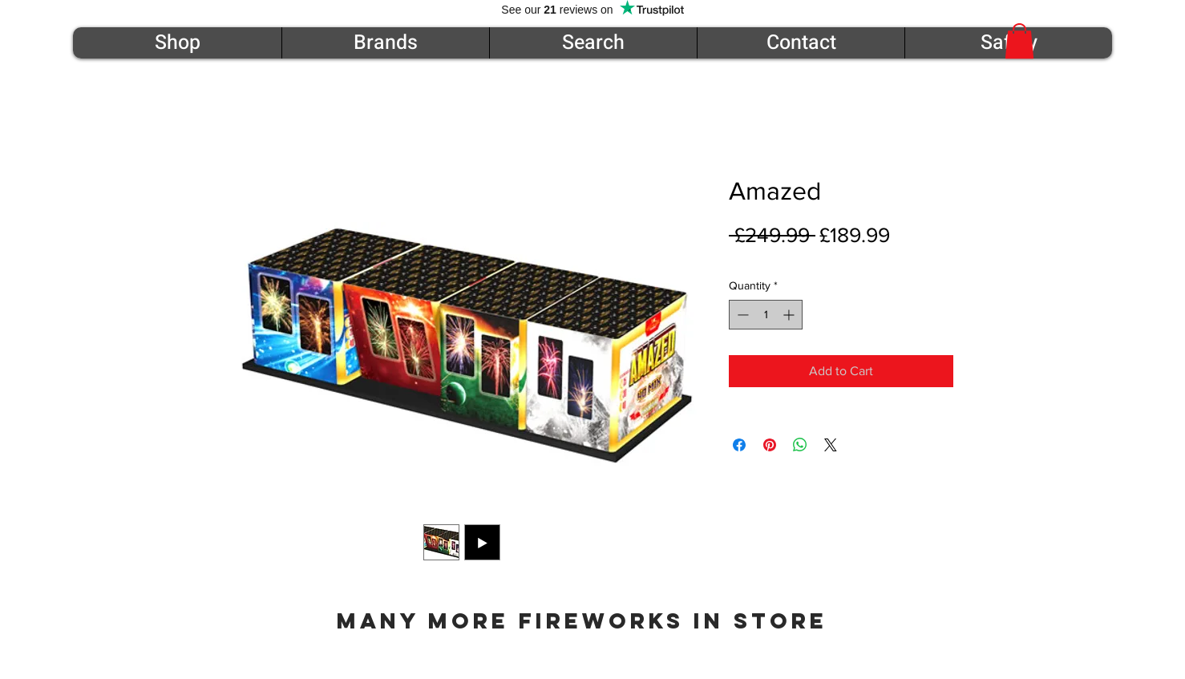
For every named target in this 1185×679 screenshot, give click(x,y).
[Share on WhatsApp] (800, 445)
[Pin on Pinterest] (769, 445)
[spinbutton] (765, 315)
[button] (1019, 41)
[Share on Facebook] (739, 445)
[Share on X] (830, 445)
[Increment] (790, 315)
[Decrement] (741, 315)
